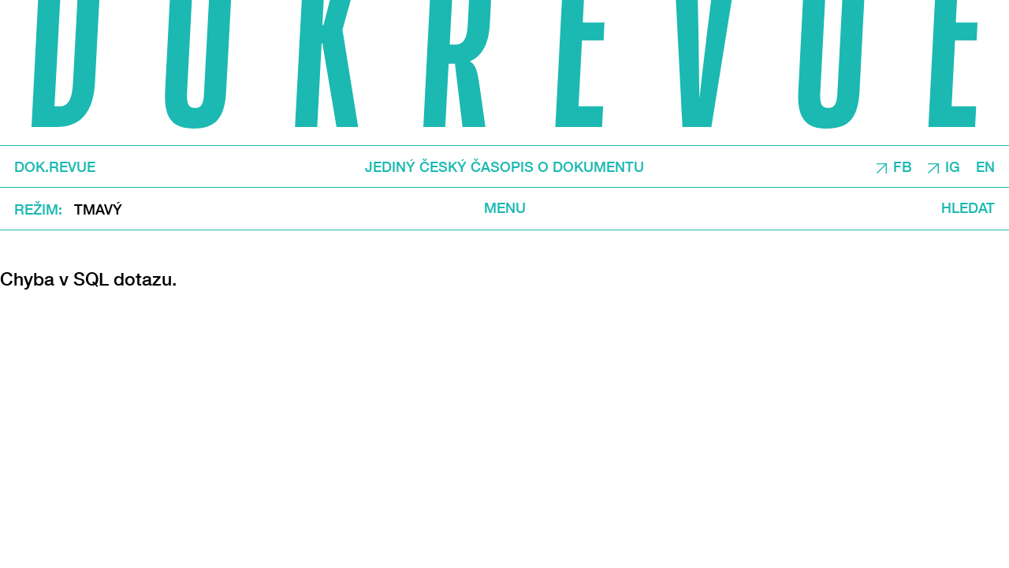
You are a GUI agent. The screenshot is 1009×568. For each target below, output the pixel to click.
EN (985, 167)
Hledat (968, 208)
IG (952, 167)
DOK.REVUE (54, 167)
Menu (505, 208)
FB (902, 167)
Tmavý (98, 209)
